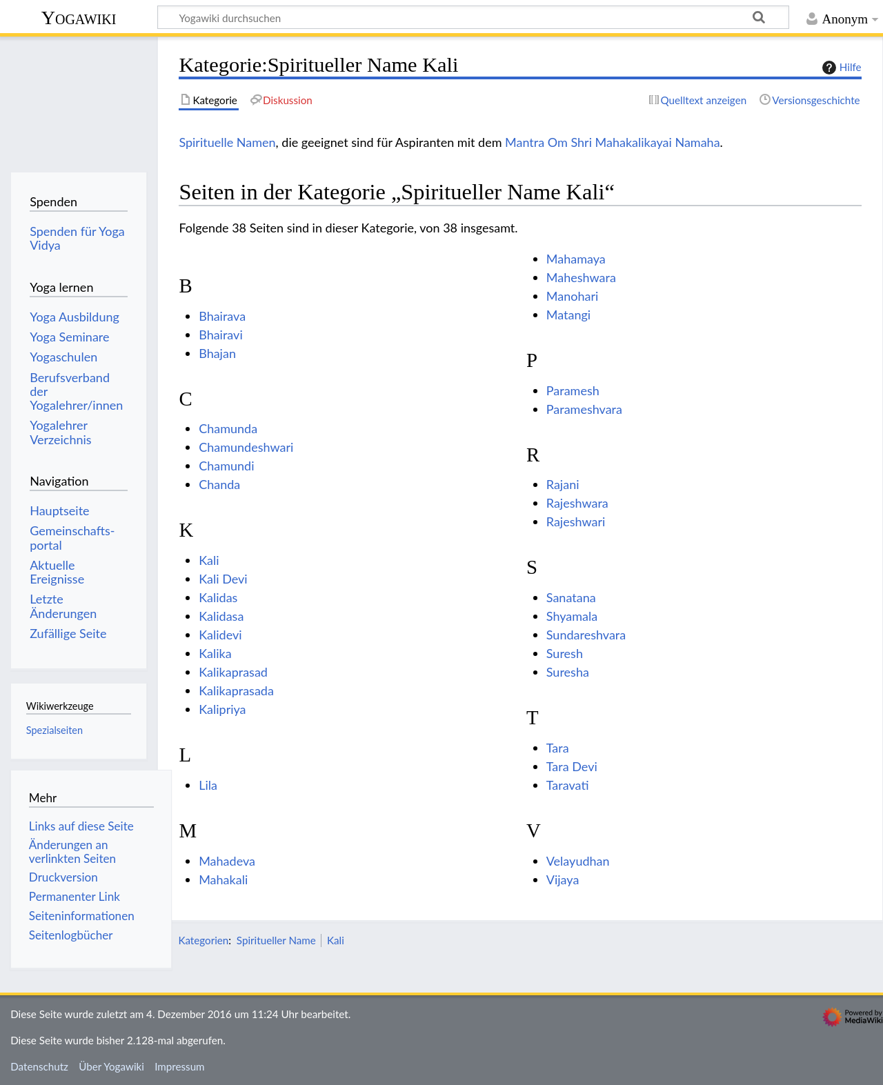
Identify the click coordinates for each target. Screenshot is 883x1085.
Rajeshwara (577, 502)
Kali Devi (223, 578)
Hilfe (840, 67)
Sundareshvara (586, 634)
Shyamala (571, 616)
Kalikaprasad (233, 671)
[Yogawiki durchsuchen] (473, 17)
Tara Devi (571, 766)
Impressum (180, 1066)
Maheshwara (581, 277)
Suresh (564, 653)
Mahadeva (227, 860)
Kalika (215, 653)
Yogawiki (79, 17)
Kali (209, 560)
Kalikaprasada (236, 690)
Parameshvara (584, 409)
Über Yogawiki (111, 1066)
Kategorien (203, 940)
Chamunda (228, 428)
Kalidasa (221, 616)
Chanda (219, 484)
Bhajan (217, 353)
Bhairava (222, 315)
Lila (208, 785)
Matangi (568, 314)
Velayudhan (578, 860)
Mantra (524, 142)
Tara (557, 747)
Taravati (567, 785)
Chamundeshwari (246, 447)
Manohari (572, 295)
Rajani (562, 484)
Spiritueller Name (276, 940)
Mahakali (223, 879)
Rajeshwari (576, 521)
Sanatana (571, 597)
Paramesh (572, 390)
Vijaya (562, 879)
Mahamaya (576, 258)
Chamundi (226, 465)
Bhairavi (221, 334)
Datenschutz (39, 1066)
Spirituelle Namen (227, 142)
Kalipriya (222, 709)
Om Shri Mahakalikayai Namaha (634, 142)
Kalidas (218, 597)
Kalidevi (220, 634)
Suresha (567, 671)
